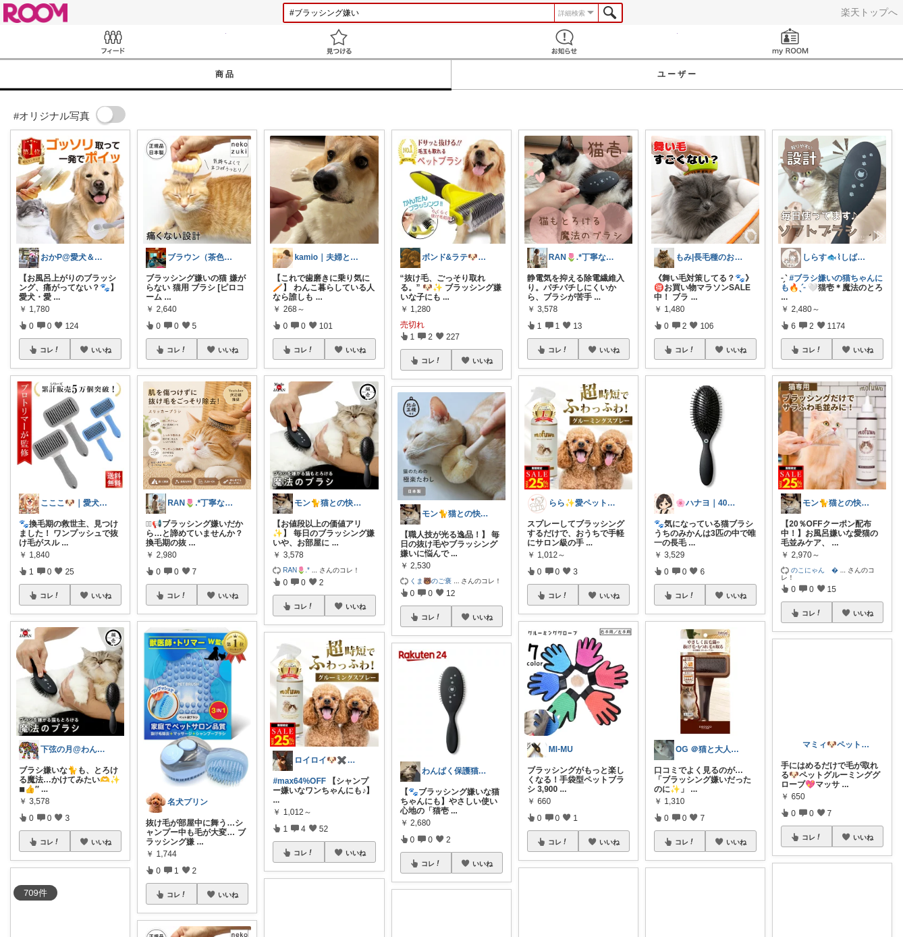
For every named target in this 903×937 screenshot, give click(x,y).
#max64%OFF (299, 781)
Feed (113, 41)
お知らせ (564, 41)
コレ (50, 349)
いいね (101, 349)
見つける (339, 41)
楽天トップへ (869, 12)
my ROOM (791, 41)
